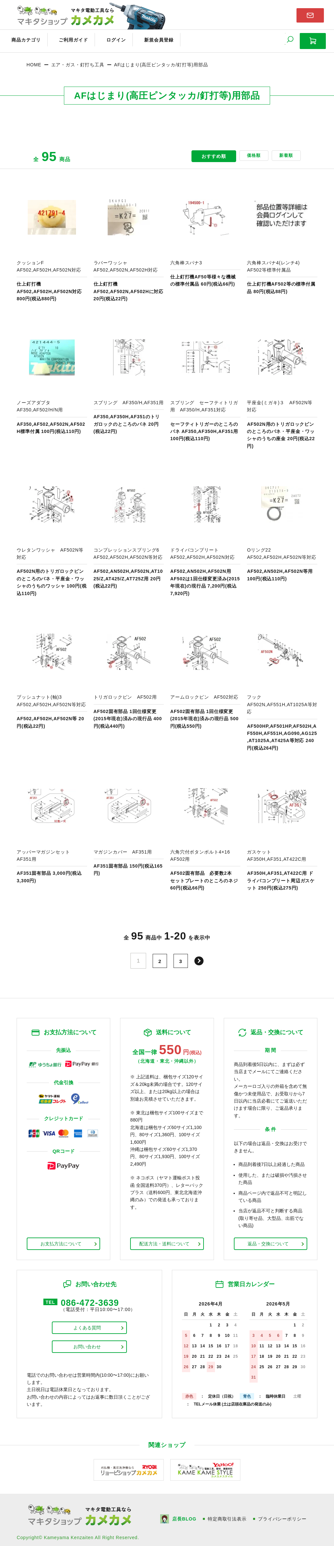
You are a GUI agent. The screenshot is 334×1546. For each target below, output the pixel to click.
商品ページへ (52, 238)
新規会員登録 (139, 38)
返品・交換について (268, 1239)
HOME (33, 60)
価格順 (245, 152)
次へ (200, 957)
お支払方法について (61, 1239)
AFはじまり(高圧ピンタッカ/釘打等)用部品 (161, 60)
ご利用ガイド (64, 38)
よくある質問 (87, 1325)
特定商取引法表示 (228, 1514)
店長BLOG (185, 1514)
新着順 (283, 152)
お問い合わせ (87, 1344)
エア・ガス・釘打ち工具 (77, 60)
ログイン (102, 38)
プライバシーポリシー (283, 1514)
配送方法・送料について (164, 1239)
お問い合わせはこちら (310, 14)
